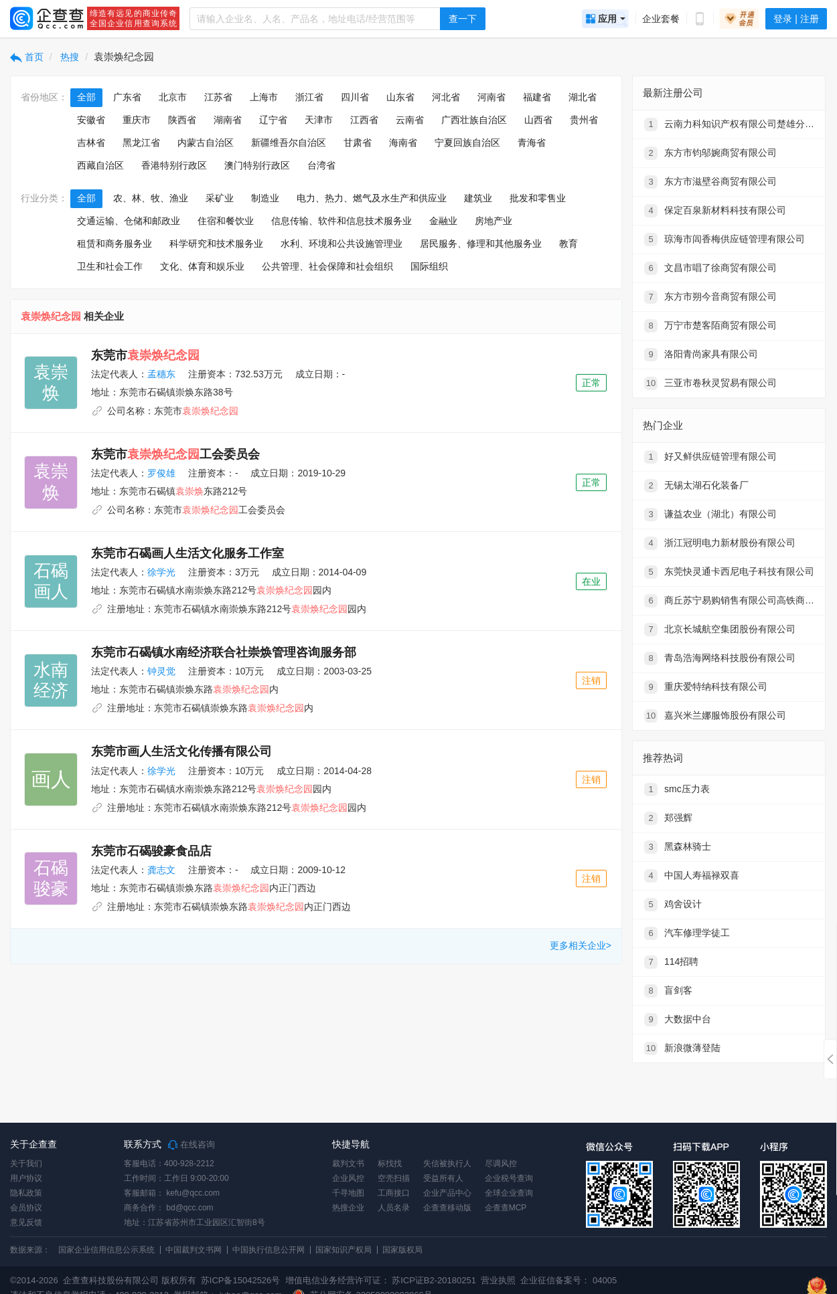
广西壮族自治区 (474, 119)
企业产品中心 (447, 1193)
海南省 (403, 142)
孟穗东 (161, 374)
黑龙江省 (141, 142)
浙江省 (309, 97)
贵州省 (584, 119)
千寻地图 (348, 1193)
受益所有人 (443, 1178)
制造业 (265, 198)
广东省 (127, 97)
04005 (605, 1280)
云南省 (410, 119)
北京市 (173, 97)
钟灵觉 (161, 671)
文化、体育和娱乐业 (202, 266)
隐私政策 (26, 1193)
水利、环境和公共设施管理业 (341, 243)
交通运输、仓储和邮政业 (128, 220)
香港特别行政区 (174, 165)
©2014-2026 (34, 1280)
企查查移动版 (447, 1207)
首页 (27, 57)
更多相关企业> (580, 945)
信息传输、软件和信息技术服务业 (341, 220)
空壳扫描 (394, 1178)
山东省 (400, 97)
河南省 (491, 97)
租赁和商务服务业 (114, 243)
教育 (568, 243)
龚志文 (161, 869)
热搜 (69, 57)
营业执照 (497, 1280)
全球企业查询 (509, 1193)
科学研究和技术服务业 (216, 243)
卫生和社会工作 (110, 266)
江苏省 (218, 97)
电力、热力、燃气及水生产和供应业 (372, 198)
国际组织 (429, 266)
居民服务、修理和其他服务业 (481, 243)
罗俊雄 (161, 473)
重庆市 (137, 119)
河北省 (446, 97)
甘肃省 (358, 142)
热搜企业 (348, 1207)
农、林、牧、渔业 (150, 198)
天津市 (319, 119)
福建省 (537, 97)
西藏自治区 (100, 165)
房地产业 (493, 220)
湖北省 (582, 97)
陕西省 (182, 119)
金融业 (443, 220)
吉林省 (91, 142)
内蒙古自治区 (205, 142)
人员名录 (394, 1207)
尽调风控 (501, 1163)
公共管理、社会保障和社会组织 (327, 266)
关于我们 (26, 1163)
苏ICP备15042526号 (241, 1280)
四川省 (355, 97)
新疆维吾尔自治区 (288, 142)
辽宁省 (273, 119)
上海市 (264, 97)
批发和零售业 (538, 198)
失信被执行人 (447, 1163)
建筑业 (478, 198)
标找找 (390, 1163)
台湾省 (321, 165)
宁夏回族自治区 (467, 142)
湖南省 (228, 119)
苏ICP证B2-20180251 (434, 1280)
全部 (86, 97)
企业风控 (348, 1178)
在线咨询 (191, 1144)
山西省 (538, 119)
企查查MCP (506, 1207)
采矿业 (220, 198)
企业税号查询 (509, 1178)
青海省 (532, 142)
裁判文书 (348, 1163)
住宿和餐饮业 (226, 220)
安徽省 (91, 119)
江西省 (364, 119)
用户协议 (26, 1178)
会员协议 (26, 1207)
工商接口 (394, 1193)
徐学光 (161, 572)
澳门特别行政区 (257, 165)
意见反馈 (26, 1222)
